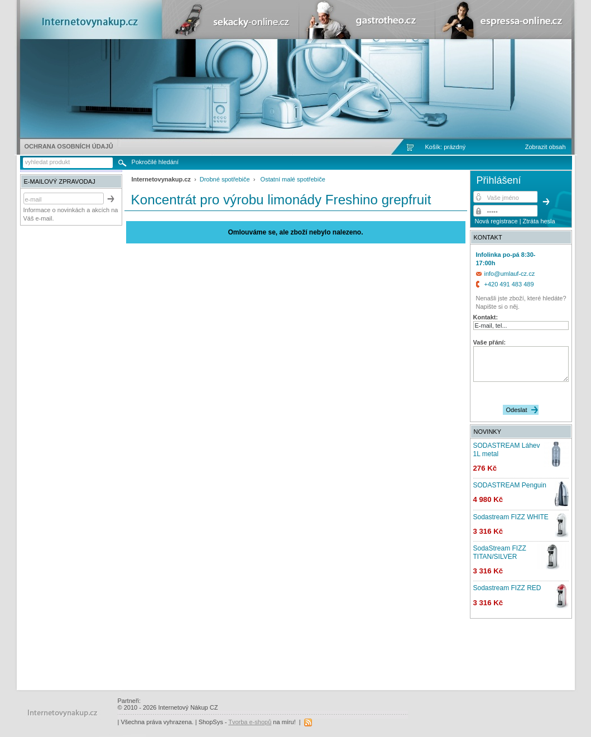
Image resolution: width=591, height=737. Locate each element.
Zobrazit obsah (545, 146)
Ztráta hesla (539, 221)
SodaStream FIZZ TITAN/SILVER (499, 552)
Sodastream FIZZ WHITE (511, 517)
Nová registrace (496, 221)
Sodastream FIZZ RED (507, 588)
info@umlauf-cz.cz (509, 273)
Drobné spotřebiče (225, 179)
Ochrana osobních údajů (69, 146)
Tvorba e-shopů (249, 722)
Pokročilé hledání (155, 162)
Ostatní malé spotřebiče (293, 179)
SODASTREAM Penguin (509, 485)
